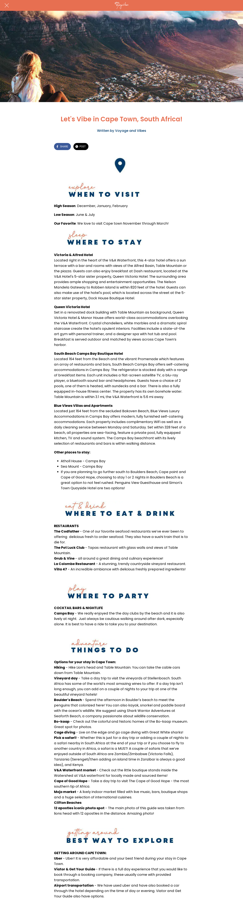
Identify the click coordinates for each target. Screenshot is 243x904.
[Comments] (185, 147)
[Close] (7, 5)
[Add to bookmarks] (177, 147)
